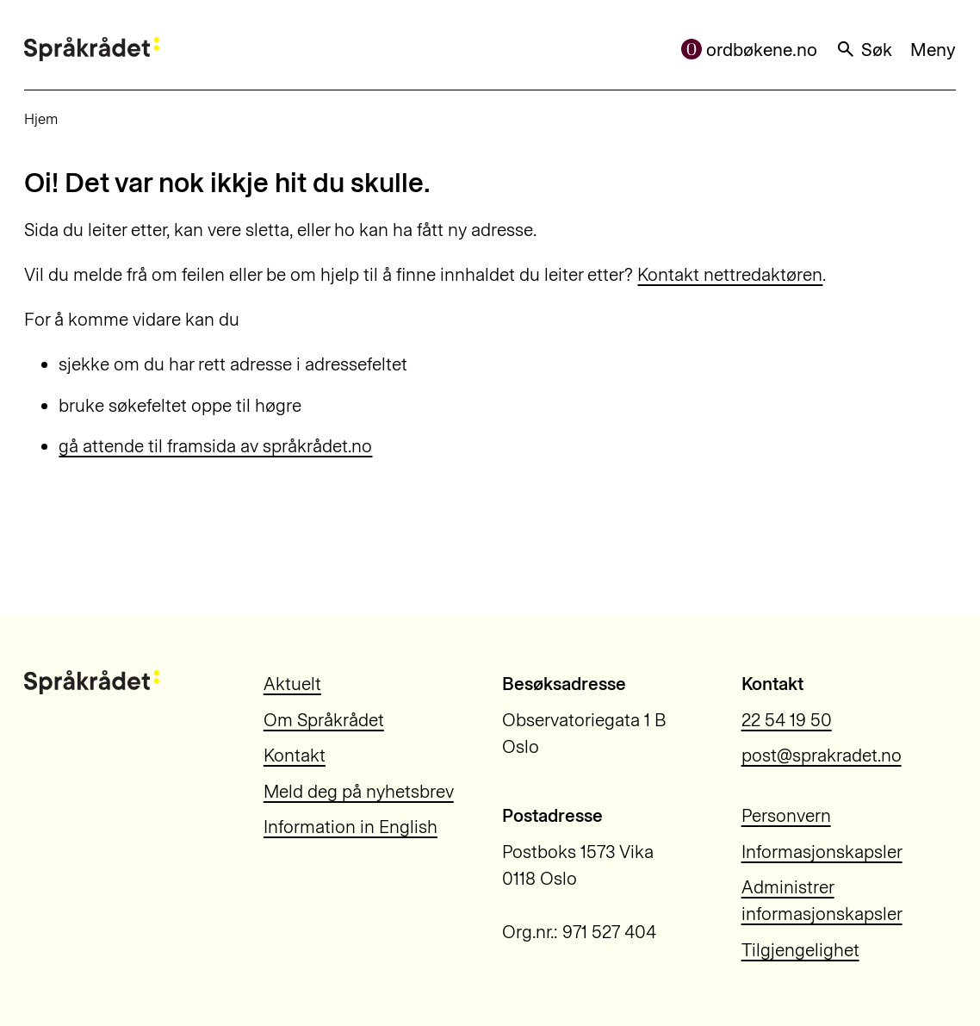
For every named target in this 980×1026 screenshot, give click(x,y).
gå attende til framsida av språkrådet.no (215, 446)
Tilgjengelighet (800, 950)
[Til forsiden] (91, 49)
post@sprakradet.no (821, 755)
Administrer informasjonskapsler (821, 900)
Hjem (41, 118)
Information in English (350, 826)
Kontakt (295, 755)
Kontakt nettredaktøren (729, 274)
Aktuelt (292, 683)
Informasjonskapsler (821, 851)
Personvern (786, 815)
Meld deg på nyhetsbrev (359, 791)
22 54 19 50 (786, 720)
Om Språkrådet (324, 720)
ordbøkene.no (749, 49)
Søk (863, 49)
